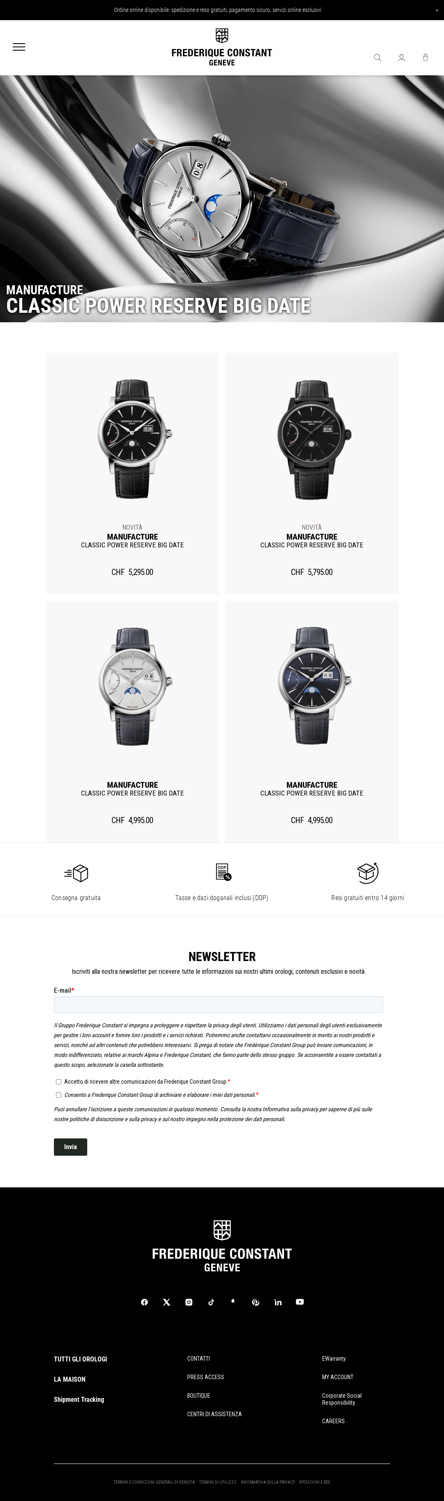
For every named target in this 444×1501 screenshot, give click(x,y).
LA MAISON (70, 1379)
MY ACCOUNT (337, 1377)
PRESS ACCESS (205, 1377)
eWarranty (334, 1358)
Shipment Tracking (79, 1399)
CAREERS (333, 1421)
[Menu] (19, 47)
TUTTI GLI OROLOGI (80, 1359)
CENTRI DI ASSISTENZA (214, 1414)
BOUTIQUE (198, 1395)
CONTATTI (198, 1358)
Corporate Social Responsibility (342, 1399)
